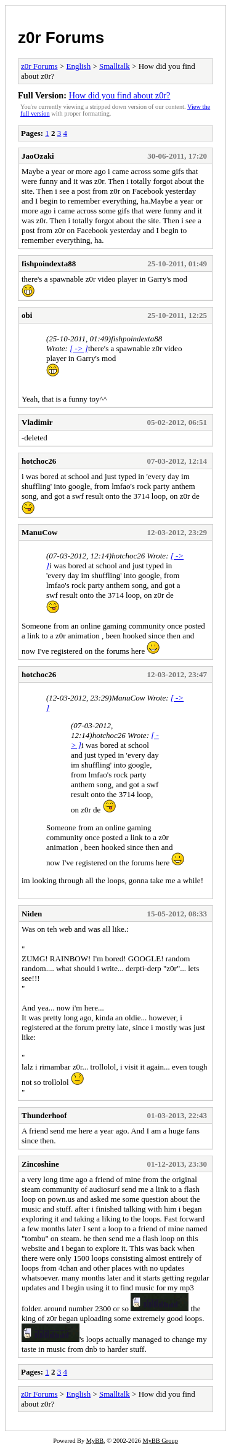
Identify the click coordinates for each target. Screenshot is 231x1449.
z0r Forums (61, 37)
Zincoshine (40, 1164)
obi (27, 315)
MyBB (94, 1440)
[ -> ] (79, 348)
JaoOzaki (38, 156)
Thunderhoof (44, 1115)
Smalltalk (114, 66)
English (78, 66)
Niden (32, 913)
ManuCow (40, 532)
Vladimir (37, 422)
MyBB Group (159, 1440)
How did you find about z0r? (120, 95)
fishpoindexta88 (49, 263)
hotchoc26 (39, 461)
